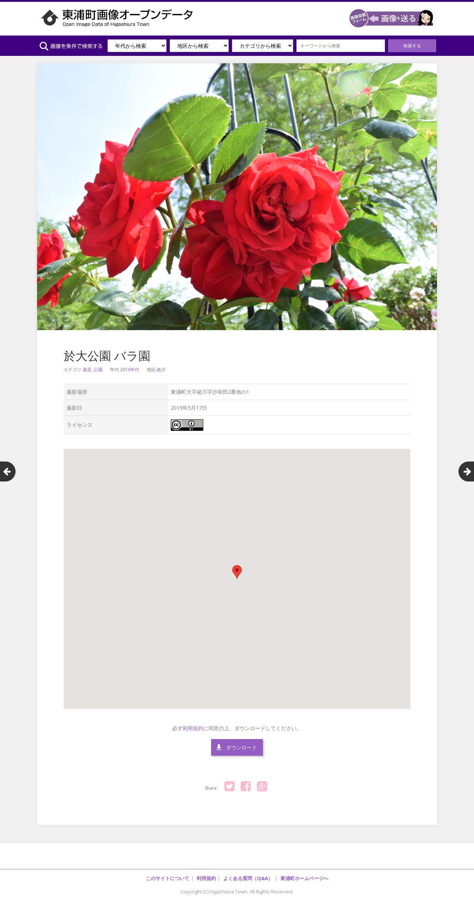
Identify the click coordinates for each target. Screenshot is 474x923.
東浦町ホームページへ (304, 878)
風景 (87, 369)
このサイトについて (167, 878)
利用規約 (193, 728)
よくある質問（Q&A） (248, 878)
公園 (98, 369)
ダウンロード (241, 747)
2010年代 (129, 369)
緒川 (161, 369)
